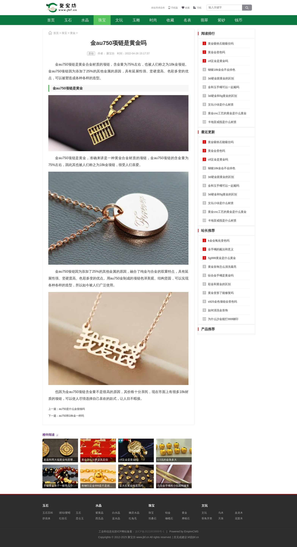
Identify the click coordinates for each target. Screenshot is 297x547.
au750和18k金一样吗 (71, 415)
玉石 (68, 20)
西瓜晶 (99, 518)
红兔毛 (133, 518)
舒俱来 (46, 518)
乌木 (221, 512)
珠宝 (102, 20)
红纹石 (63, 518)
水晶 (85, 20)
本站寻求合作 (158, 7)
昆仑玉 (80, 518)
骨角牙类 (207, 518)
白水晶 (116, 512)
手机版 (174, 7)
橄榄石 (169, 518)
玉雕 (136, 20)
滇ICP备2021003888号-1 (149, 531)
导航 (199, 7)
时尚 (153, 20)
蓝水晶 (116, 518)
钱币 (238, 20)
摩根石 (186, 518)
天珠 (221, 518)
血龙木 (239, 512)
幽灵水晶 (134, 512)
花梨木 (239, 518)
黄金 (72, 32)
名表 (187, 20)
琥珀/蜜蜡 (64, 512)
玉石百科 (47, 512)
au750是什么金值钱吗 (72, 408)
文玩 (119, 20)
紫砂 (221, 20)
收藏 (187, 7)
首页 (51, 20)
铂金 (167, 512)
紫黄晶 (99, 512)
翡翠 (204, 20)
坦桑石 (152, 518)
